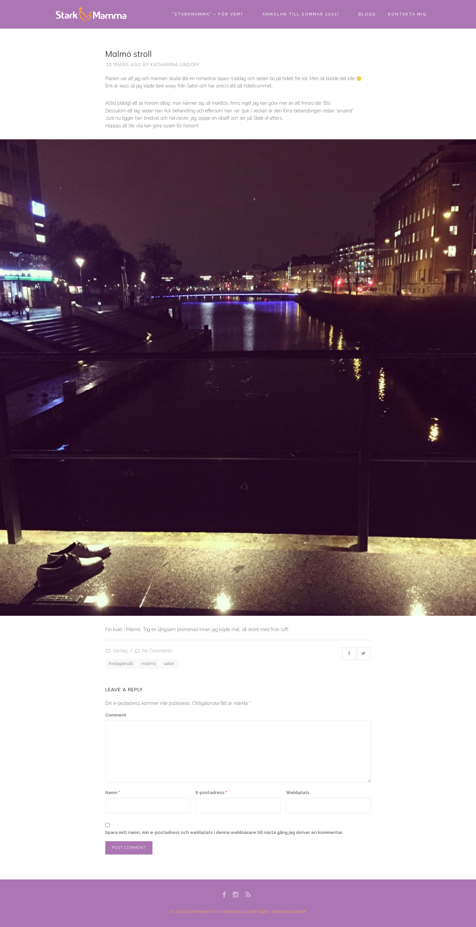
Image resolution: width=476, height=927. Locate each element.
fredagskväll (121, 663)
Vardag (120, 650)
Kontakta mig (407, 14)
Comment (115, 715)
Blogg (367, 14)
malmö (148, 663)
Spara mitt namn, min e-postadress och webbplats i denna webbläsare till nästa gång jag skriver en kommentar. (224, 832)
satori (169, 663)
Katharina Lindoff (175, 64)
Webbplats (298, 792)
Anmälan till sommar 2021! (303, 14)
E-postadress (211, 792)
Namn (112, 792)
